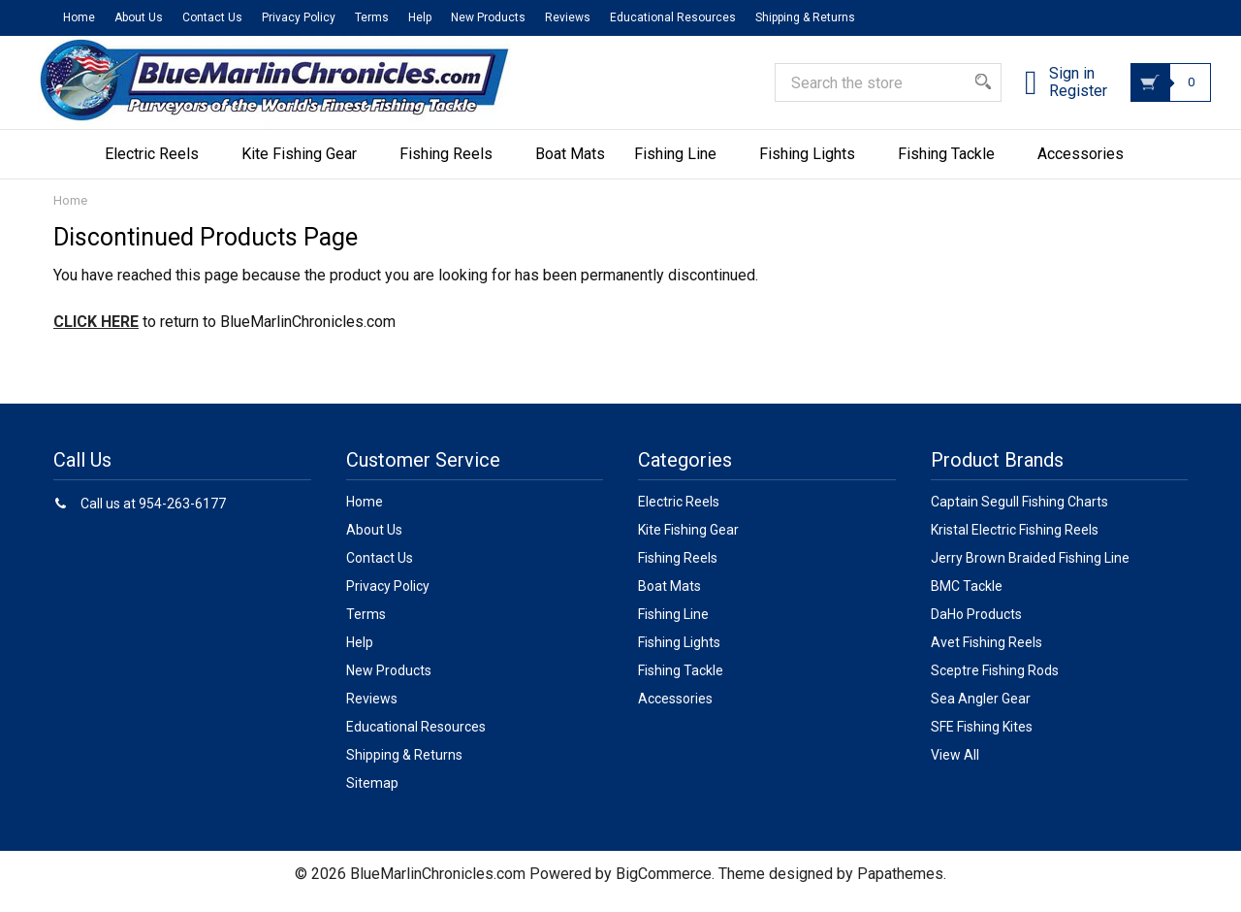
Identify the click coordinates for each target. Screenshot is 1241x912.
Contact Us (212, 17)
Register (1061, 102)
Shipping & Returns (805, 17)
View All (955, 769)
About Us (138, 17)
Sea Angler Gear (981, 713)
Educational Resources (673, 17)
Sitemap (372, 797)
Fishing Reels (452, 168)
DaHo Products (976, 628)
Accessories (1087, 168)
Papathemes (900, 888)
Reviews (567, 17)
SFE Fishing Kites (982, 741)
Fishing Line (682, 168)
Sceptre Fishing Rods (995, 685)
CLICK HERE (96, 336)
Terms (372, 17)
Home (79, 17)
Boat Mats (570, 168)
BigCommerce (664, 888)
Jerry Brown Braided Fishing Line (1030, 572)
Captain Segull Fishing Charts (1019, 516)
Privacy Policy (298, 17)
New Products (488, 17)
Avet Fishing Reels (986, 657)
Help (419, 17)
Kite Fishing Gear (305, 168)
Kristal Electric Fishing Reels (1014, 544)
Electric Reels (158, 168)
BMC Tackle (966, 600)
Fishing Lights (814, 168)
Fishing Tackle (953, 168)
